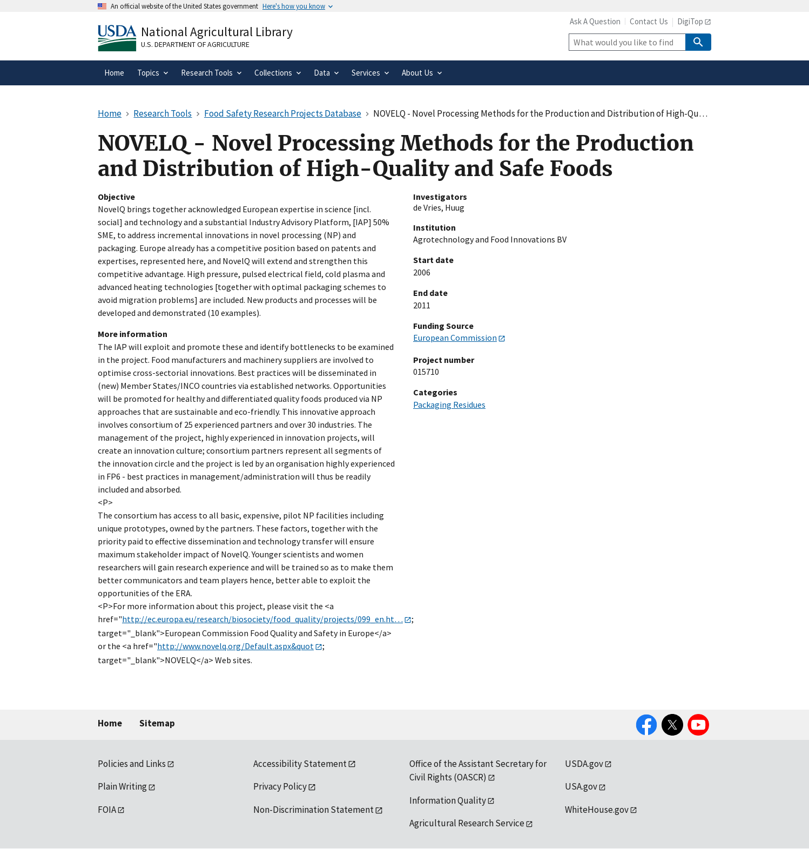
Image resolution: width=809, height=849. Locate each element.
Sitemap (157, 723)
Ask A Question (595, 21)
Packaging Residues (449, 404)
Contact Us (649, 21)
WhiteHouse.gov (597, 810)
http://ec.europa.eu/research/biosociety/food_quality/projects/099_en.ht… (262, 619)
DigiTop (690, 21)
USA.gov (581, 786)
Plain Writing (122, 786)
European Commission (455, 337)
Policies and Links (132, 764)
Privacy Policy (280, 786)
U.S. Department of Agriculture (195, 44)
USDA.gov (584, 764)
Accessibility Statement (300, 764)
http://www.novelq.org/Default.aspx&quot (235, 646)
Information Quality (447, 800)
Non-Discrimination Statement (313, 810)
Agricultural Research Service (466, 823)
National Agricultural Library (217, 31)
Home (110, 723)
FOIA (107, 810)
